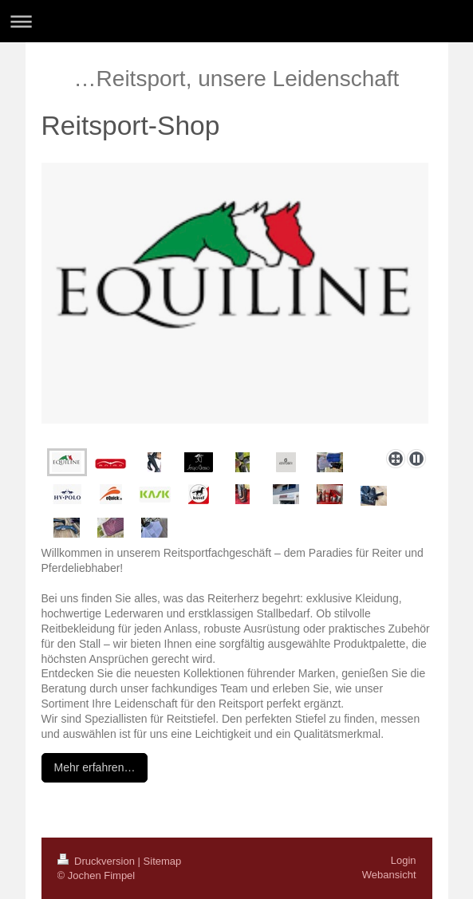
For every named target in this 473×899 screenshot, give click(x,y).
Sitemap (163, 861)
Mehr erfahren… (95, 767)
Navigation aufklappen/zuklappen (236, 21)
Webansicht (389, 875)
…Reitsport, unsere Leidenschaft (237, 78)
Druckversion (97, 861)
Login (403, 860)
